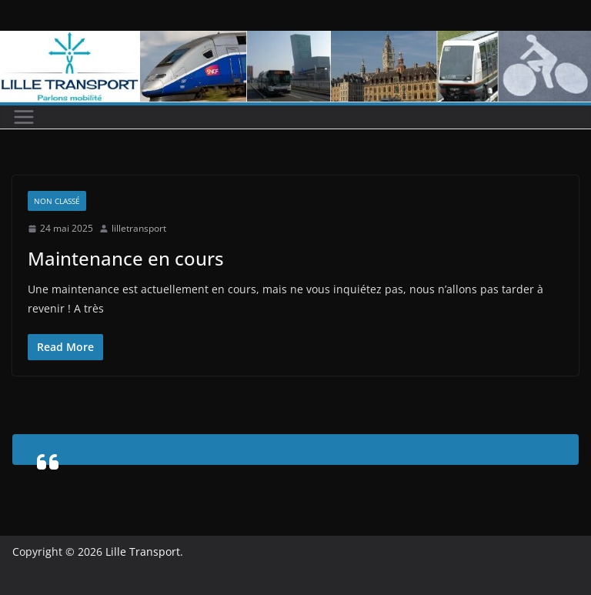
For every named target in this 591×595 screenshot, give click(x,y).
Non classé (57, 201)
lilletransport (139, 228)
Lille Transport (142, 551)
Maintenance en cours (126, 258)
